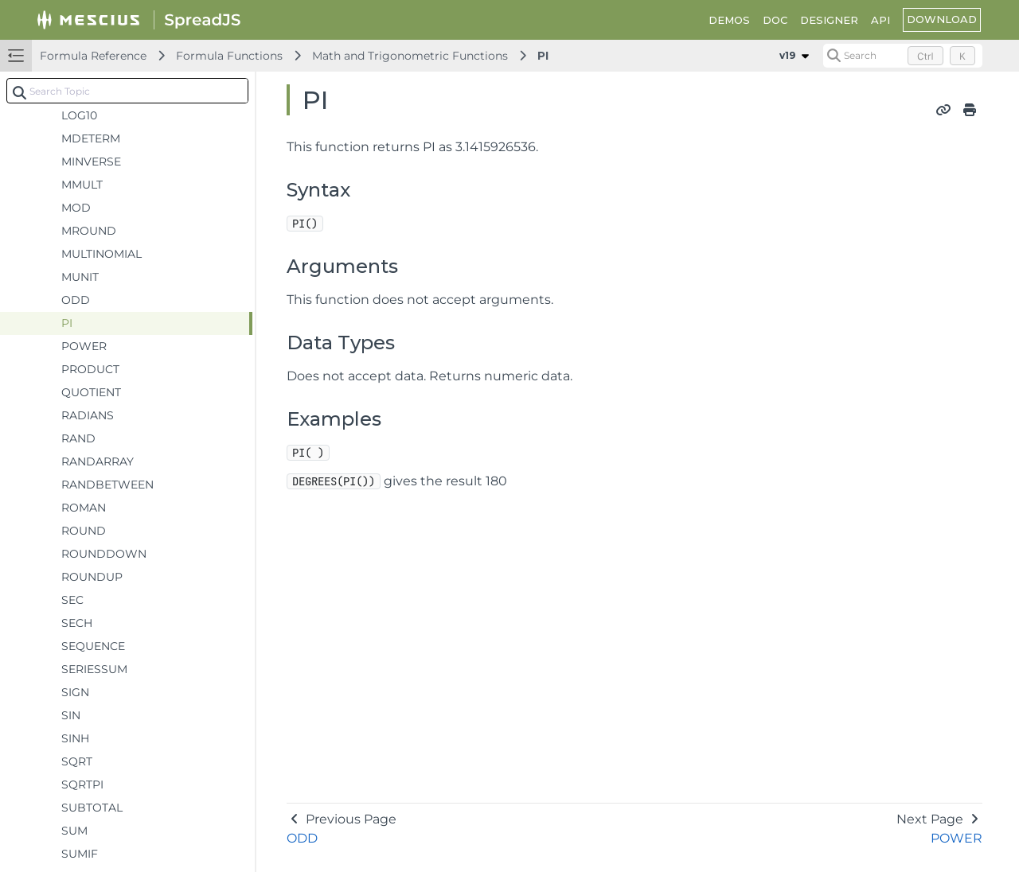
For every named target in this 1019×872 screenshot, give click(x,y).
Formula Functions (229, 56)
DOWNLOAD (942, 19)
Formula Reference (93, 56)
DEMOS (729, 20)
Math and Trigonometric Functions (410, 56)
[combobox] (127, 90)
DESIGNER (829, 20)
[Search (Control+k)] (902, 56)
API (880, 20)
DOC (775, 20)
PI (543, 56)
